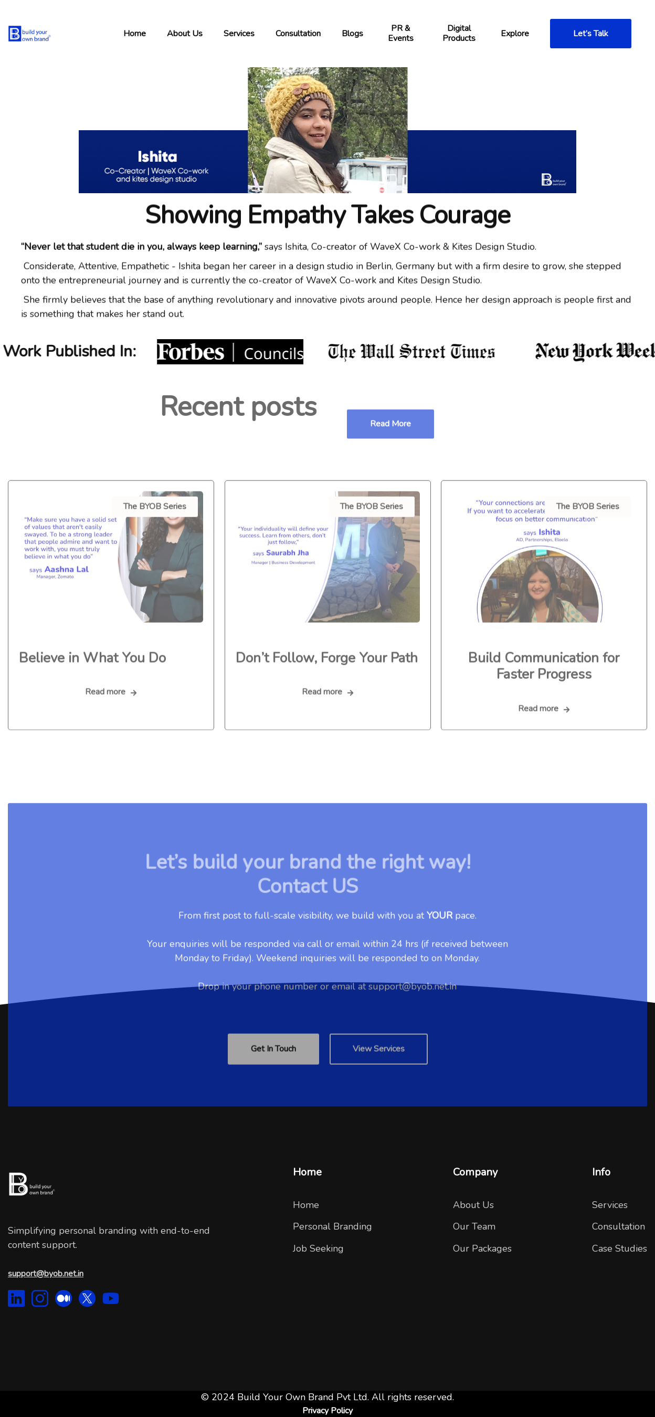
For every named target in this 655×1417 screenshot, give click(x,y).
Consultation (618, 1226)
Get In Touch (273, 1063)
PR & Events (401, 33)
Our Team (474, 1226)
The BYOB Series (154, 521)
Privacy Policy (327, 1410)
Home (306, 1205)
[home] (60, 33)
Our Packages (482, 1248)
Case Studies (619, 1248)
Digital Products (459, 33)
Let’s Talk (590, 33)
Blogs (352, 33)
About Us (473, 1205)
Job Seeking (318, 1248)
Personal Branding (332, 1226)
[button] (134, 34)
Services (239, 33)
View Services (379, 1063)
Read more (390, 439)
